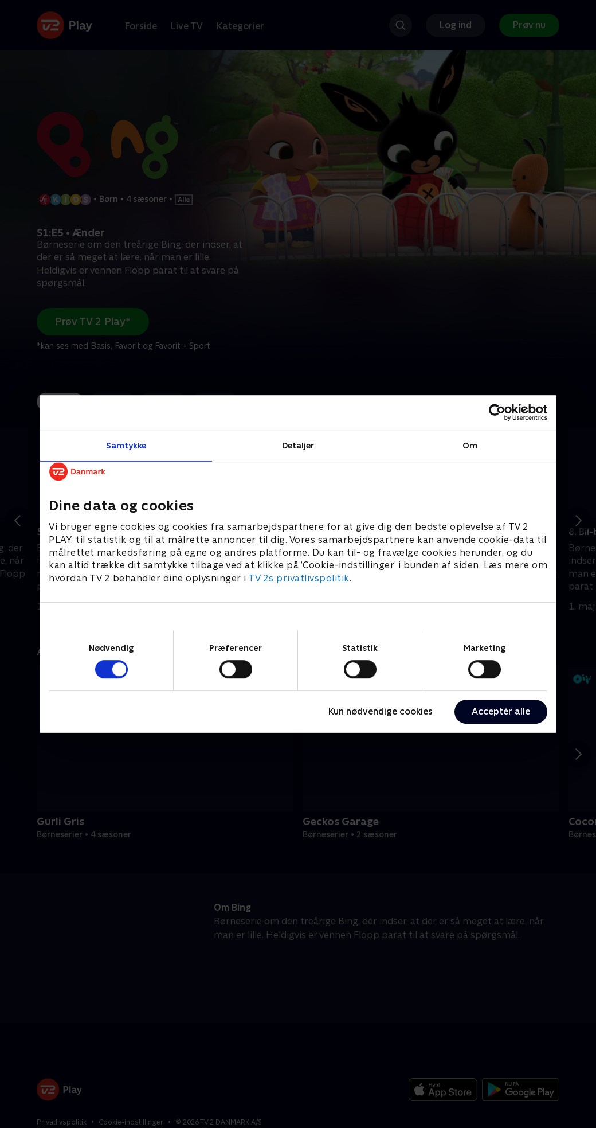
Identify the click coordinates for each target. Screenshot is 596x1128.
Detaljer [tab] (298, 445)
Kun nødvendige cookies (380, 711)
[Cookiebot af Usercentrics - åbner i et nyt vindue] (497, 412)
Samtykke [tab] (126, 445)
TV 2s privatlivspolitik (299, 578)
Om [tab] (469, 445)
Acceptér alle (501, 711)
